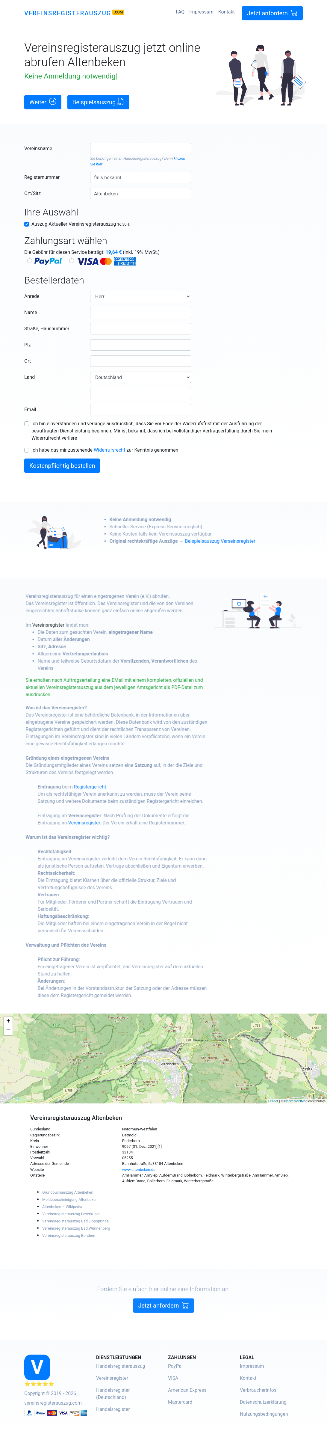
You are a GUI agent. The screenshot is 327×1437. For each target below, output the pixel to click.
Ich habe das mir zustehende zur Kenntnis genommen (104, 450)
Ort (27, 361)
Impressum (201, 12)
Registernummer (42, 177)
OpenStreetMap (296, 1101)
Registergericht (110, 787)
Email (30, 409)
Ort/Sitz (32, 193)
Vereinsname (38, 148)
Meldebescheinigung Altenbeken (70, 1199)
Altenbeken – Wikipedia (62, 1206)
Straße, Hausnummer (46, 328)
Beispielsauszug (98, 102)
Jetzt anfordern (272, 13)
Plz (27, 345)
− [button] (8, 1030)
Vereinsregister (69, 625)
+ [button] (8, 1021)
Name (30, 312)
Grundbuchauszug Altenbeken (67, 1192)
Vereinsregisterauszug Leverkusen (71, 1214)
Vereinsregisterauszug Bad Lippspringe (75, 1221)
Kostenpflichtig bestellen (62, 465)
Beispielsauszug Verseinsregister (240, 541)
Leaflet (273, 1101)
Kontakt (226, 12)
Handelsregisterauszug (142, 158)
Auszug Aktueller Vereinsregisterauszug (80, 224)
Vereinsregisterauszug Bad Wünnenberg (76, 1228)
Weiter (42, 102)
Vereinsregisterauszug (67, 13)
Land (29, 377)
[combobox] (140, 148)
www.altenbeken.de (138, 1169)
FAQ (180, 12)
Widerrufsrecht (109, 450)
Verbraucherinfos (258, 1390)
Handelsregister (113, 1409)
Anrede (32, 296)
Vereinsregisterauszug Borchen (68, 1235)
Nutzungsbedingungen (264, 1414)
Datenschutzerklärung (263, 1402)
